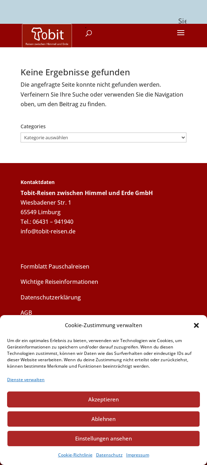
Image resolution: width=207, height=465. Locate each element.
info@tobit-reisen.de (48, 230)
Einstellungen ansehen (103, 438)
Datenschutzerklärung (51, 295)
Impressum (137, 455)
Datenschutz (109, 455)
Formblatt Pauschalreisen (55, 265)
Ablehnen (103, 418)
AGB (26, 311)
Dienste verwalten (26, 380)
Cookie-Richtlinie (75, 455)
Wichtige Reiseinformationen (59, 280)
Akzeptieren (103, 399)
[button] (196, 325)
